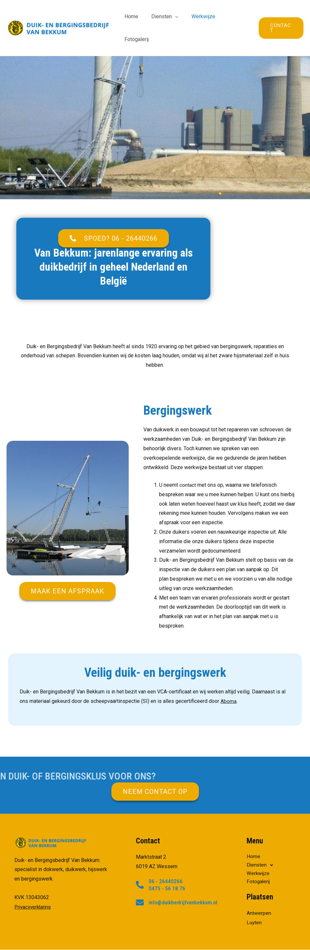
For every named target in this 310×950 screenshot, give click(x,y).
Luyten (254, 900)
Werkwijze (198, 16)
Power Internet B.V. (152, 938)
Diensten (159, 16)
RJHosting (191, 938)
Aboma (228, 678)
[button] (113, 215)
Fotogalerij (232, 16)
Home (131, 16)
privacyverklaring (228, 938)
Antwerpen (259, 891)
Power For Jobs (270, 938)
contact (187, 462)
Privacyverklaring (34, 884)
